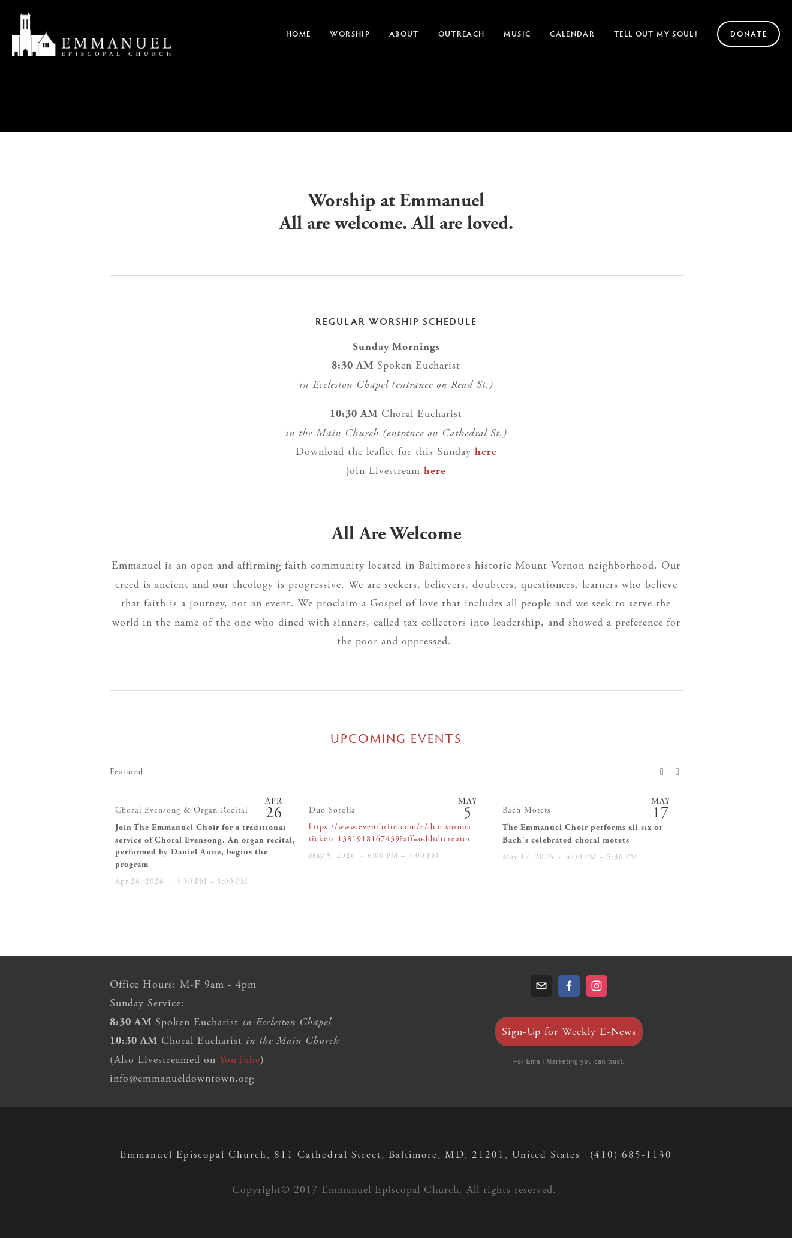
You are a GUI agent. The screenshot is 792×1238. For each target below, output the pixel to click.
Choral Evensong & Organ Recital (181, 810)
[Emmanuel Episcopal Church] (596, 986)
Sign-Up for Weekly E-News (569, 1031)
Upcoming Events (396, 738)
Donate (748, 33)
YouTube (239, 1060)
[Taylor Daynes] (569, 986)
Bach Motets (526, 810)
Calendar (572, 33)
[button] (662, 771)
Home (298, 33)
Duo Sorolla (332, 810)
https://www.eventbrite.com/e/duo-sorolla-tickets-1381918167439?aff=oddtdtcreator (391, 833)
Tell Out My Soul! (656, 33)
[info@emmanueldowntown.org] (541, 986)
